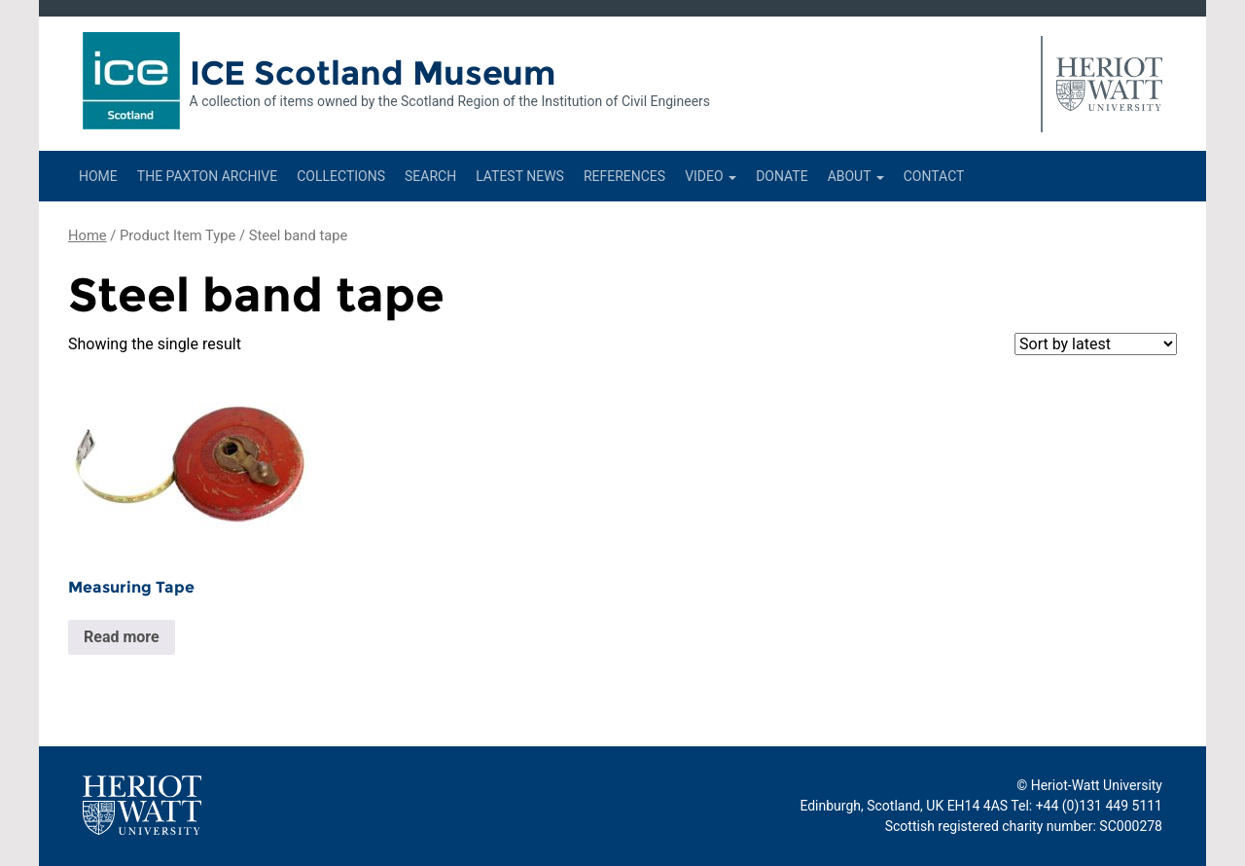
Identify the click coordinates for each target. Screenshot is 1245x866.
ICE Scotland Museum (373, 73)
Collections (341, 176)
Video (710, 176)
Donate (782, 176)
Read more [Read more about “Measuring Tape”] (122, 637)
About (856, 176)
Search (430, 176)
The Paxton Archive (207, 176)
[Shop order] (1095, 344)
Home (98, 176)
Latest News (520, 176)
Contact (934, 176)
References (624, 176)
